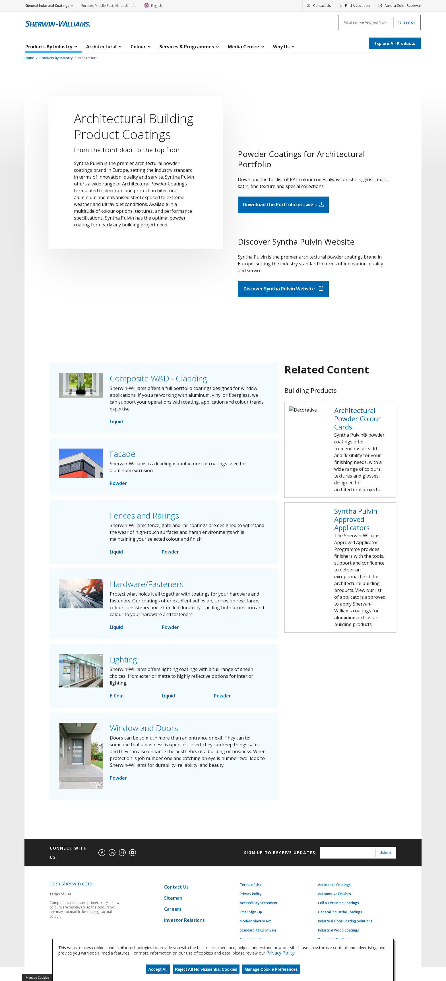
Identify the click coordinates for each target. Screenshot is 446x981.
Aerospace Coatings (334, 908)
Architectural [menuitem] (101, 47)
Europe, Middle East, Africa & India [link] (109, 5)
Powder (118, 507)
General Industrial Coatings (340, 936)
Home (29, 57)
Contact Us (176, 911)
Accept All (158, 969)
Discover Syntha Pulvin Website (330, 312)
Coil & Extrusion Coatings (338, 927)
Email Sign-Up (251, 936)
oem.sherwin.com (70, 907)
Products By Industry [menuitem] (48, 47)
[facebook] (101, 876)
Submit (386, 876)
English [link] (153, 7)
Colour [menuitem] (138, 47)
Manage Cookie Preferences (271, 969)
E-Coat (117, 719)
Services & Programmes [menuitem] (187, 47)
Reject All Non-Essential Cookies (206, 969)
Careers (172, 933)
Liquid (116, 445)
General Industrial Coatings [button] (47, 5)
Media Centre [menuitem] (243, 47)
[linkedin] (112, 876)
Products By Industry (56, 57)
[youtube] (132, 876)
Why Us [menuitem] (281, 47)
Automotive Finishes (334, 918)
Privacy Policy (250, 918)
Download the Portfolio (330, 211)
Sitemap (173, 922)
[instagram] (122, 876)
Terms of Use (251, 908)
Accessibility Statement (259, 927)
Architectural (88, 57)
